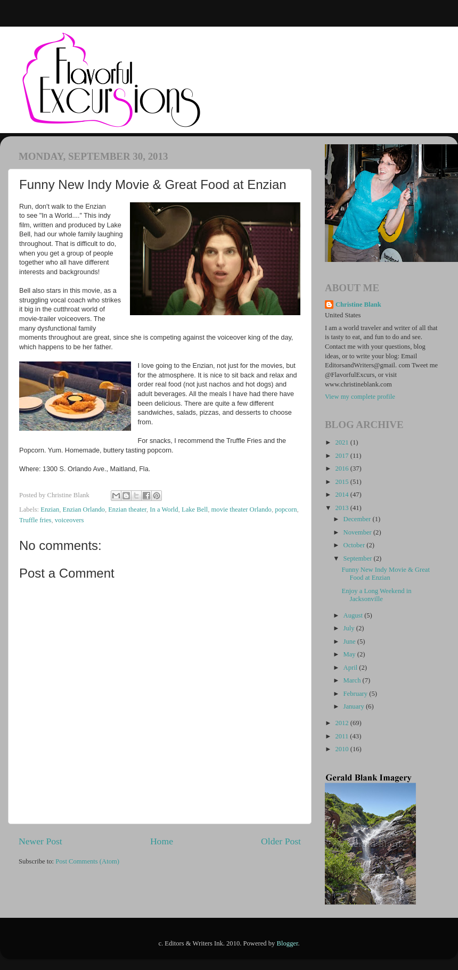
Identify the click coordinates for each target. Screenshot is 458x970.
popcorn (286, 509)
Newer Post (40, 841)
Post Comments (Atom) (87, 861)
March (353, 680)
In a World (164, 509)
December (358, 519)
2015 (342, 482)
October (355, 545)
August (354, 615)
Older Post (281, 841)
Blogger (287, 943)
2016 (342, 468)
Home (161, 841)
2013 (342, 508)
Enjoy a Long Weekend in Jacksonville (376, 595)
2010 (342, 749)
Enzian (49, 509)
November (358, 532)
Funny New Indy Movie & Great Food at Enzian (385, 573)
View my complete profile (360, 396)
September (359, 558)
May (350, 654)
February (357, 693)
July (350, 628)
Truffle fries (35, 520)
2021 (342, 442)
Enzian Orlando (83, 509)
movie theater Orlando (241, 509)
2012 (342, 723)
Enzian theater (127, 509)
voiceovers (69, 520)
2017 (342, 455)
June (350, 641)
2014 (342, 494)
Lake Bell (195, 509)
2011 (342, 736)
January (355, 706)
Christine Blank (358, 304)
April (351, 667)
